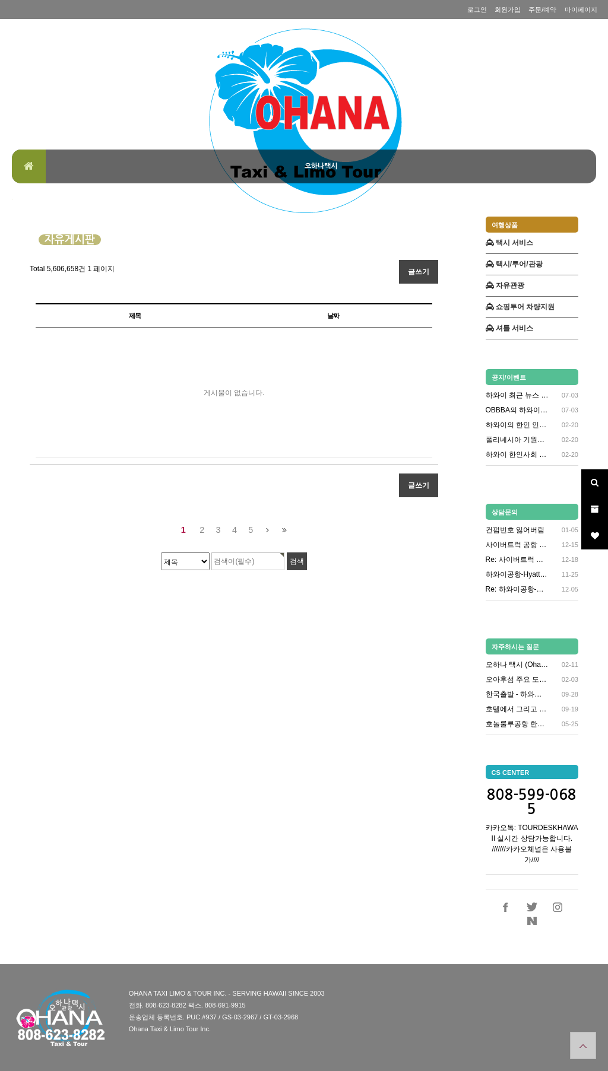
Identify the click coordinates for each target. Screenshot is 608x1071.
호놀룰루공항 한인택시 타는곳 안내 (517, 724)
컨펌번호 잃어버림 (515, 530)
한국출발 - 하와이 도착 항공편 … (517, 694)
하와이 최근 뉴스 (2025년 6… (517, 395)
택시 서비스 (510, 243)
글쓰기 (418, 272)
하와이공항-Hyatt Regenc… (517, 574)
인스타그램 (557, 907)
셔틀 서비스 (510, 328)
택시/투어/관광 (514, 264)
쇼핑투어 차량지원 (520, 307)
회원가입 (508, 9)
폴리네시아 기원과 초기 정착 (517, 440)
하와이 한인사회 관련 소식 (517, 454)
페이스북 (506, 907)
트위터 (532, 907)
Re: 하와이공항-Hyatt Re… (517, 589)
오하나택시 (321, 166)
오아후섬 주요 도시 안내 (517, 679)
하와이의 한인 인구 (517, 425)
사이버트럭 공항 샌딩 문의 (517, 545)
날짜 (333, 315)
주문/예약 (542, 9)
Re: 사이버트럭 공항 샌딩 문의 (517, 559)
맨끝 (284, 530)
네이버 (532, 921)
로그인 (477, 9)
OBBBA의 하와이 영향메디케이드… (517, 410)
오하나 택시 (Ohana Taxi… (517, 664)
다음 (267, 530)
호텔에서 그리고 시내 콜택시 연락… (517, 709)
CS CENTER (511, 772)
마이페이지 (581, 9)
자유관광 (505, 285)
